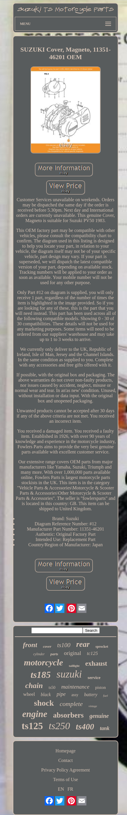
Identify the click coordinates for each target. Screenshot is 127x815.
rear (83, 644)
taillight (74, 665)
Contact (65, 760)
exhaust (96, 663)
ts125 (32, 726)
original (72, 653)
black (46, 694)
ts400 (85, 726)
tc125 (92, 653)
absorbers (68, 715)
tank (104, 728)
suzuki (69, 674)
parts (54, 654)
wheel (29, 694)
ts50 (52, 687)
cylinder (39, 654)
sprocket (101, 647)
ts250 (59, 725)
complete (71, 703)
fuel (105, 695)
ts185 (41, 674)
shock (44, 702)
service (94, 677)
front (30, 645)
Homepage (65, 750)
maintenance (75, 687)
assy (74, 695)
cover (47, 646)
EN (61, 789)
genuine (99, 716)
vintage (92, 706)
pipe (61, 694)
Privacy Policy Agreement (65, 769)
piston (100, 687)
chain (34, 685)
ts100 (63, 645)
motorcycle (43, 662)
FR (70, 789)
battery (90, 694)
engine (34, 714)
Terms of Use (65, 779)
